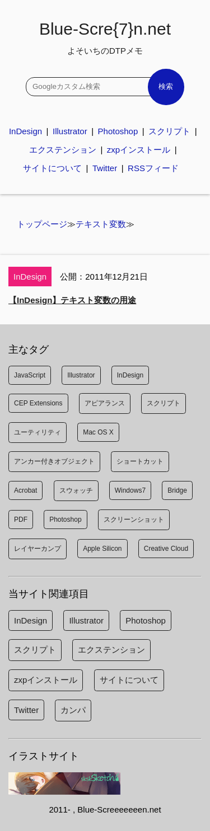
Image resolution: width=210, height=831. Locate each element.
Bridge (177, 490)
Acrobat (25, 490)
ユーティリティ (37, 432)
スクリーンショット (134, 519)
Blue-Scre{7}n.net (105, 37)
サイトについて (52, 168)
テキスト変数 (101, 224)
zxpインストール (138, 149)
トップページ (42, 224)
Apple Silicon (102, 549)
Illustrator (70, 131)
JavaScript (29, 375)
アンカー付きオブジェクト (54, 461)
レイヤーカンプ (37, 549)
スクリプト (169, 131)
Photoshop (118, 131)
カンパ (73, 710)
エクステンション (62, 149)
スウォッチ (76, 490)
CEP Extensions (38, 403)
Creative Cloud (166, 549)
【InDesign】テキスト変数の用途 (72, 300)
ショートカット (140, 461)
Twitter (104, 168)
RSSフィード (153, 168)
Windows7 (130, 490)
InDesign (25, 131)
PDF (20, 519)
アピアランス (105, 403)
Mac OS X (98, 432)
